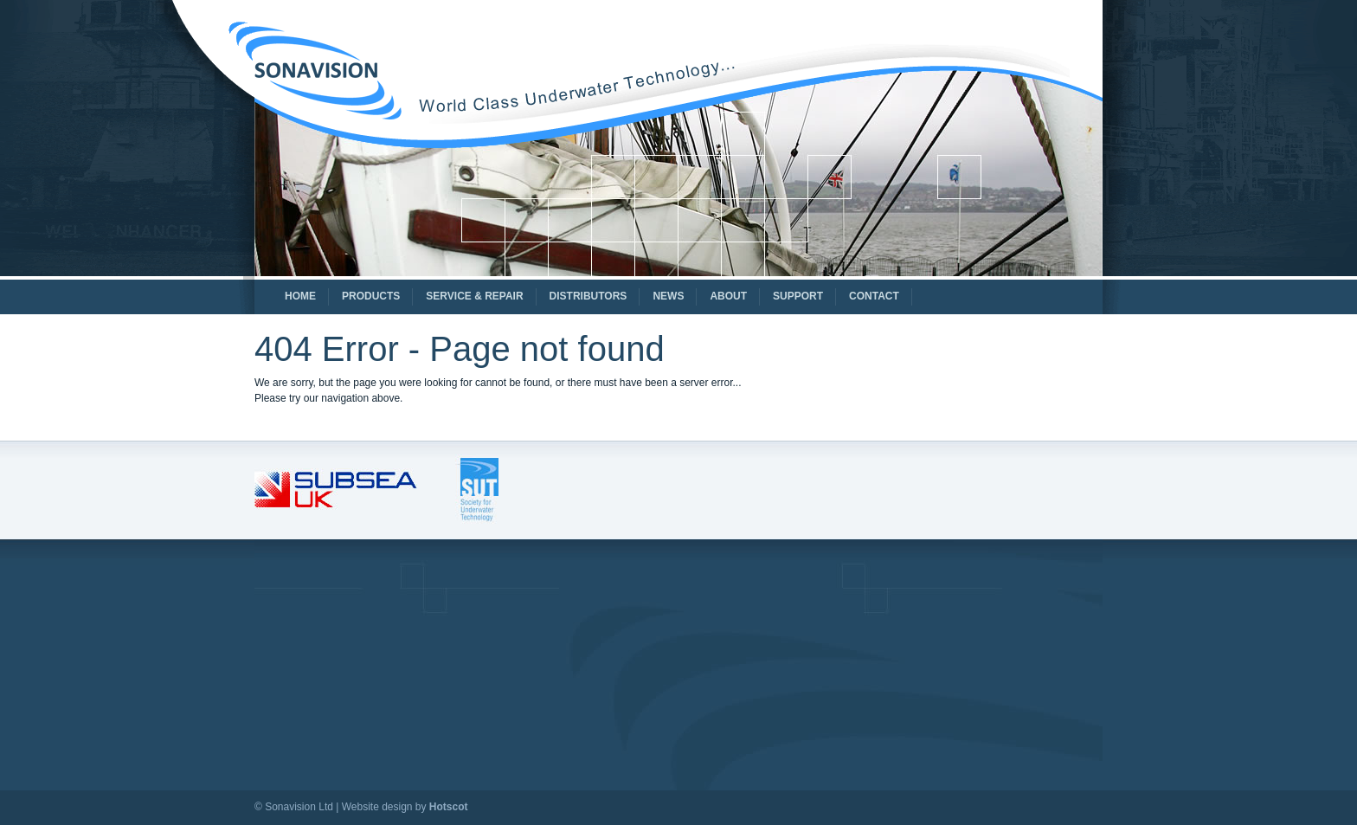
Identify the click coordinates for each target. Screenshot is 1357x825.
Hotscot (448, 807)
